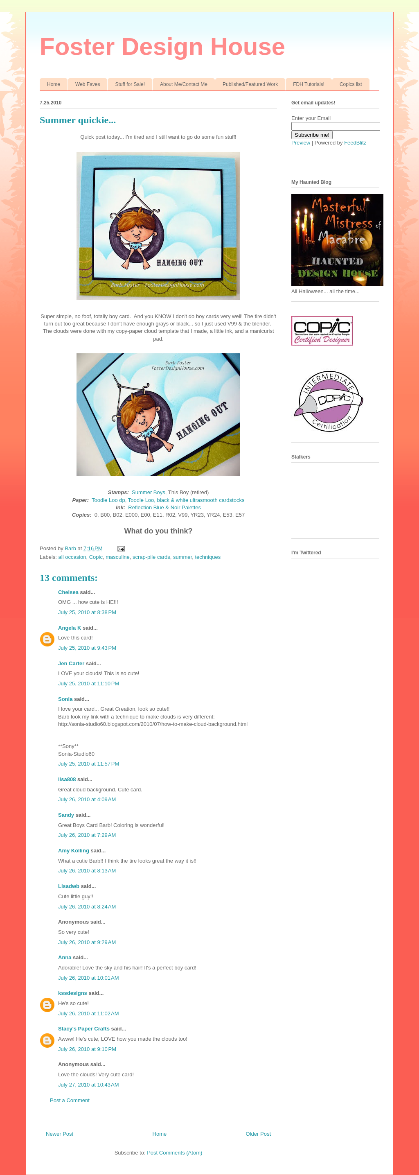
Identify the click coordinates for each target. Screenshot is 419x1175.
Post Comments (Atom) (174, 1153)
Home (53, 84)
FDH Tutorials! (308, 84)
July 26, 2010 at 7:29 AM (87, 835)
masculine (118, 557)
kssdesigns (72, 993)
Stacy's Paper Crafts (84, 1029)
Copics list (351, 84)
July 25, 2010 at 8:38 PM (87, 612)
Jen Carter (71, 663)
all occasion (72, 557)
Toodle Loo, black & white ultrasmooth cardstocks (186, 500)
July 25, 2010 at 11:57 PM (88, 764)
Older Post (258, 1134)
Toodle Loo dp (108, 500)
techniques (208, 557)
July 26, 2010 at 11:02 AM (88, 1013)
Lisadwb (68, 886)
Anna (65, 957)
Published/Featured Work (250, 84)
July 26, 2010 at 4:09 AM (87, 799)
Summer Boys (148, 492)
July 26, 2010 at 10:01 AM (88, 978)
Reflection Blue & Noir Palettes (164, 507)
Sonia (65, 699)
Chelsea (68, 592)
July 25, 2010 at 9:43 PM (87, 648)
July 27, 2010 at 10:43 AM (88, 1085)
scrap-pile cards (151, 557)
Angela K (69, 628)
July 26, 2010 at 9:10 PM (87, 1049)
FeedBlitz (355, 143)
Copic (96, 557)
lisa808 (67, 779)
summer (182, 557)
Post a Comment (70, 1100)
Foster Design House (162, 46)
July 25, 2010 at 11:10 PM (88, 683)
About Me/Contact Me (183, 84)
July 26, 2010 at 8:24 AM (87, 907)
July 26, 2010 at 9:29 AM (87, 942)
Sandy (66, 815)
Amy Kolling (73, 850)
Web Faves (87, 84)
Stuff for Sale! (130, 84)
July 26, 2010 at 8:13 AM (87, 871)
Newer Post (59, 1134)
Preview (300, 143)
